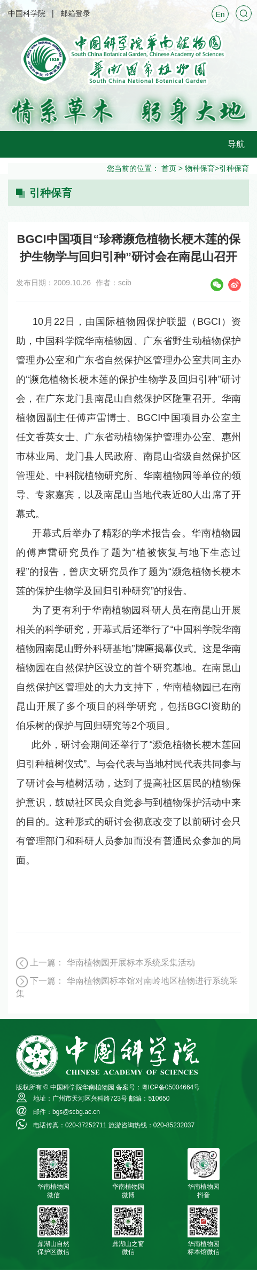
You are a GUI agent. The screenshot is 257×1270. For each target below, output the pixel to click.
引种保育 (234, 168)
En (219, 14)
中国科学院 (26, 13)
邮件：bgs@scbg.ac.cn (66, 1112)
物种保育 (200, 168)
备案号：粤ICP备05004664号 (158, 1087)
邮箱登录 (75, 13)
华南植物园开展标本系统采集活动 (131, 962)
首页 (168, 168)
